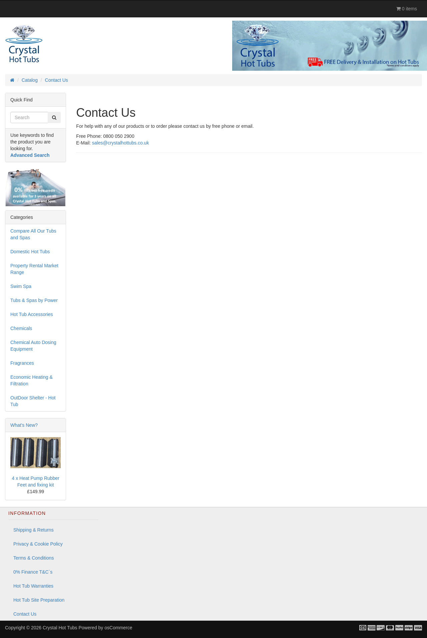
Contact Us (24, 614)
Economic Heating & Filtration (31, 380)
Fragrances (22, 363)
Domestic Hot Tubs (30, 251)
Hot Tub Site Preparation (38, 600)
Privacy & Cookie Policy (38, 544)
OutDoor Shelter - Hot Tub (32, 401)
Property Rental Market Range (34, 269)
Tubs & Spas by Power (34, 300)
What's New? (24, 425)
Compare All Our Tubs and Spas (33, 234)
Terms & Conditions (33, 558)
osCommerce (118, 627)
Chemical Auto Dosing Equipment (33, 346)
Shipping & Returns (33, 530)
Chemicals (21, 328)
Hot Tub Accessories (31, 314)
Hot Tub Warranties (33, 586)
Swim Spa (20, 286)
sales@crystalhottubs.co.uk (120, 142)
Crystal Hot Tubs (60, 627)
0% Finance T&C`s (32, 572)
